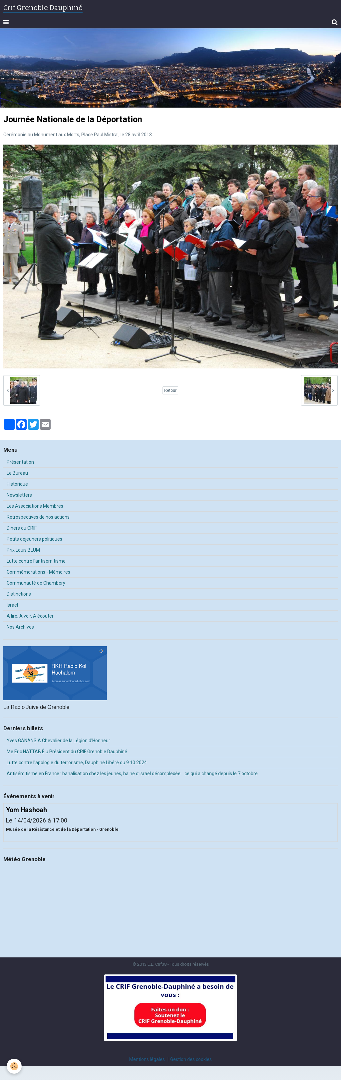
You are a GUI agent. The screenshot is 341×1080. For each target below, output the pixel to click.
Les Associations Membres (35, 506)
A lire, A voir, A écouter (30, 616)
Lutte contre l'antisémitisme (36, 561)
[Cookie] (14, 1066)
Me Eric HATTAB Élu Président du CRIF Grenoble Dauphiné (67, 751)
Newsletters (19, 495)
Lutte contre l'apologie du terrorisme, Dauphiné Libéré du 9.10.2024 (77, 762)
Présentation (20, 462)
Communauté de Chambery (36, 583)
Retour (170, 390)
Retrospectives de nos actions (38, 517)
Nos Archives (20, 627)
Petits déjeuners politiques (34, 539)
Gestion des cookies (191, 1059)
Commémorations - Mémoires (38, 572)
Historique (17, 484)
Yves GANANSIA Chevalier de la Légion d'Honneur (58, 740)
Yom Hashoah (26, 810)
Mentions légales (147, 1059)
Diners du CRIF (22, 528)
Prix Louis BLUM (23, 550)
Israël (12, 605)
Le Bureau (17, 473)
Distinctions (19, 594)
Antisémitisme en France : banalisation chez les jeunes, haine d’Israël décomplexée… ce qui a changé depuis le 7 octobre (132, 773)
